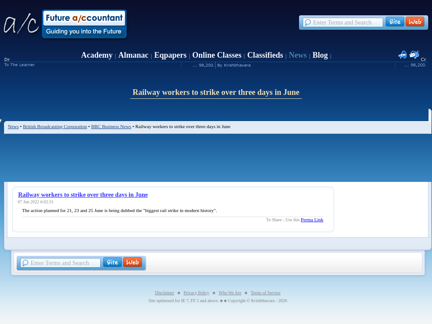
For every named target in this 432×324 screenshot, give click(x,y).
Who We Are (230, 292)
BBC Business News (111, 126)
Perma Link (312, 219)
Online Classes (217, 55)
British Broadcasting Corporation (55, 126)
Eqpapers (170, 55)
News (298, 55)
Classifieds (265, 55)
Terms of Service (265, 292)
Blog (320, 55)
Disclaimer (164, 292)
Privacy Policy (196, 292)
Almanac (133, 55)
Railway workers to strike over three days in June (83, 195)
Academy (96, 55)
